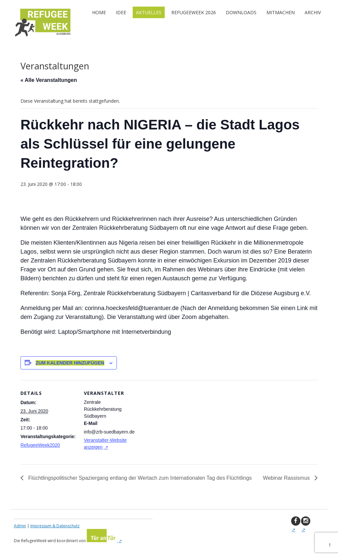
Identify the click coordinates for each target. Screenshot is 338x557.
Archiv (313, 12)
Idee (121, 12)
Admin (20, 526)
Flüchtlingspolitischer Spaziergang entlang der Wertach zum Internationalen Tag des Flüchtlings (139, 478)
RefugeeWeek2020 (40, 445)
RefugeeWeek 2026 (193, 12)
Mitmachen (280, 12)
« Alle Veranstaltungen (48, 80)
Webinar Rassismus (287, 478)
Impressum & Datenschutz (55, 526)
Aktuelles (148, 12)
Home (99, 12)
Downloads (241, 12)
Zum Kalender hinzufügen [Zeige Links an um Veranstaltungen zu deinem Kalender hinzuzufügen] (70, 363)
